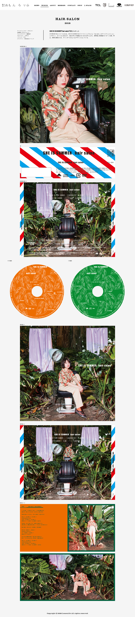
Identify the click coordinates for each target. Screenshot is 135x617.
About (53, 5)
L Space (87, 5)
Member (62, 5)
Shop (80, 5)
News (36, 5)
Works (44, 5)
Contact (72, 5)
